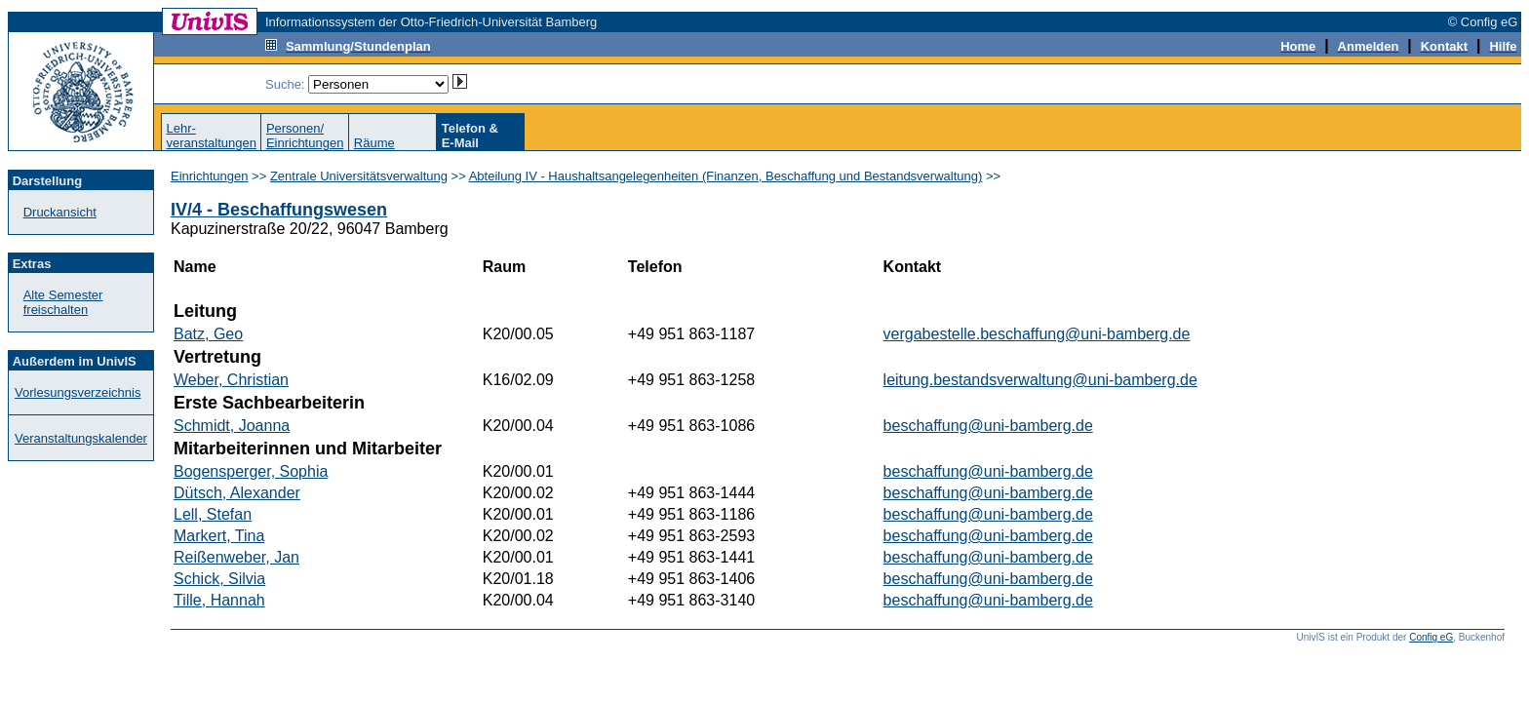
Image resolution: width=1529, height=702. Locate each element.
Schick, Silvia (219, 578)
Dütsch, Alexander (237, 493)
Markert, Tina (219, 535)
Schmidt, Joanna (232, 425)
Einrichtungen (210, 176)
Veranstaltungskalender (81, 438)
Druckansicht (60, 212)
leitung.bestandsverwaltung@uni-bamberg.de (1040, 379)
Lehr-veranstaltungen (211, 135)
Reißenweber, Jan (236, 557)
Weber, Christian (231, 379)
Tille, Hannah (219, 600)
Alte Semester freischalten (63, 302)
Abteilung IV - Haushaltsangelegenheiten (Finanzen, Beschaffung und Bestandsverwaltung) (726, 176)
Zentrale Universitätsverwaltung (359, 176)
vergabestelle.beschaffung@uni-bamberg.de (1037, 334)
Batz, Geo (208, 334)
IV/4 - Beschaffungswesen (279, 209)
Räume (374, 143)
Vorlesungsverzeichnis (77, 392)
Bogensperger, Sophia (251, 471)
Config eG (1431, 637)
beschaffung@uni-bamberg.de (988, 425)
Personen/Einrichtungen (305, 135)
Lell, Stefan (213, 514)
